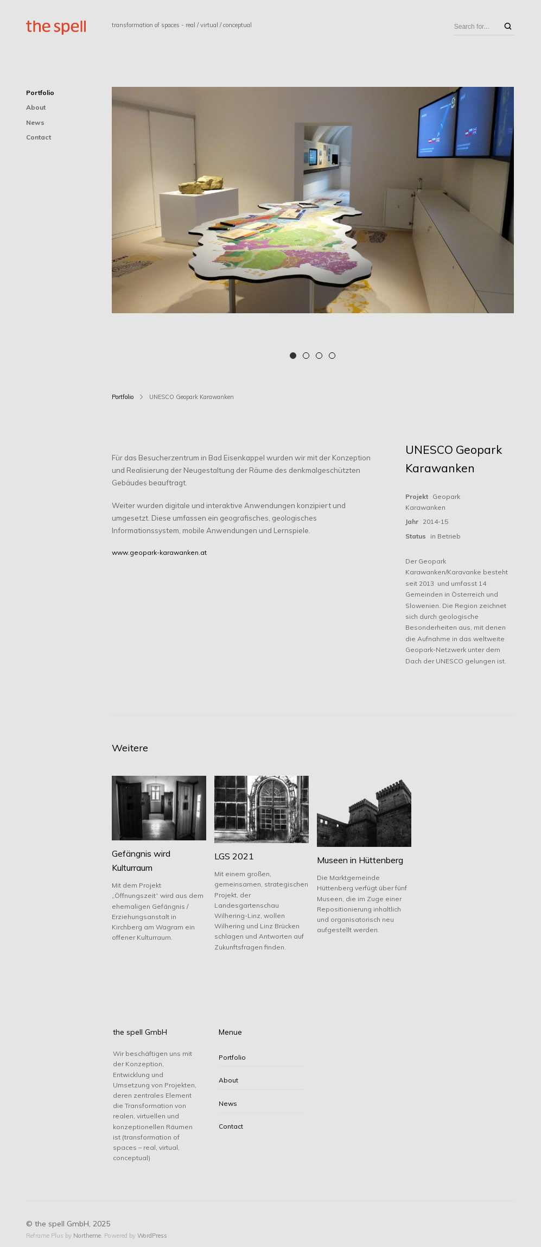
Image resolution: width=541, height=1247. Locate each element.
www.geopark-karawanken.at (159, 552)
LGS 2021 (234, 856)
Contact (38, 137)
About (36, 107)
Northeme (87, 1235)
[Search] (508, 27)
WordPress (152, 1235)
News (35, 122)
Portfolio (40, 92)
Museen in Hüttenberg (360, 859)
